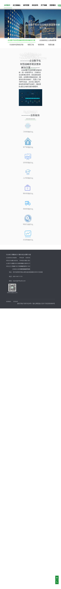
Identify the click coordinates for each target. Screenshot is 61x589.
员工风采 (28, 266)
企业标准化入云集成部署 (47, 40)
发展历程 (28, 257)
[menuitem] (8, 5)
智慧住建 (51, 45)
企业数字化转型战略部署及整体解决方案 (21, 40)
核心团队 (28, 260)
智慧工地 (31, 45)
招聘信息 (28, 269)
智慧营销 (41, 45)
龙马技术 (15, 301)
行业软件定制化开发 (16, 45)
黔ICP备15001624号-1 (25, 303)
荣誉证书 (28, 263)
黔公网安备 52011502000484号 (44, 303)
